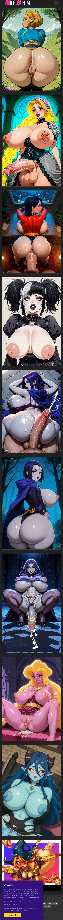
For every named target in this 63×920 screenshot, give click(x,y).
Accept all (12, 915)
